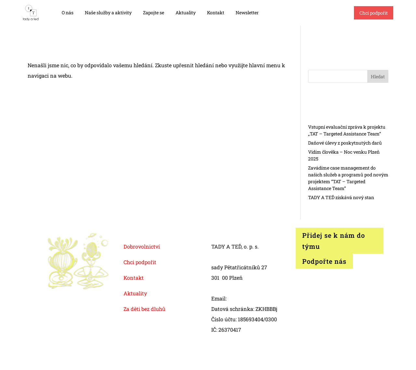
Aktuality (186, 12)
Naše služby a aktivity (108, 12)
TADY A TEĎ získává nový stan (341, 197)
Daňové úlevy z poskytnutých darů (345, 143)
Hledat (378, 76)
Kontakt (215, 12)
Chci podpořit (373, 13)
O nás (67, 12)
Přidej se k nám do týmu (333, 240)
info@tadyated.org (251, 298)
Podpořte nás (324, 261)
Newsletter (247, 12)
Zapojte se (153, 12)
